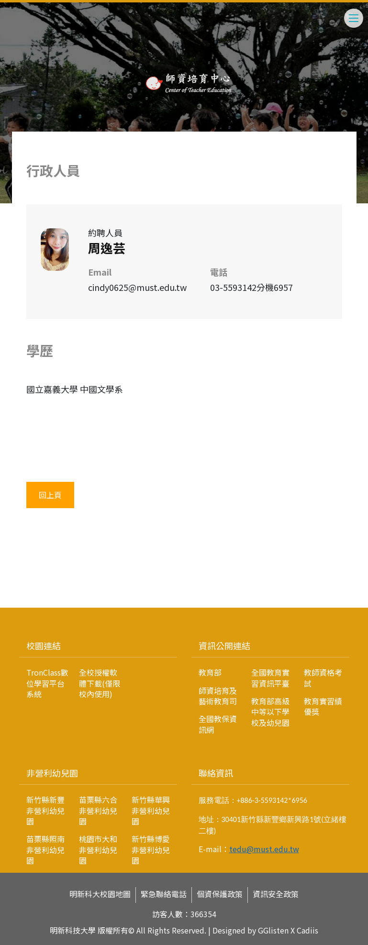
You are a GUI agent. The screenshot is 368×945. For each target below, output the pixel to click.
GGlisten (273, 930)
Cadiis (307, 930)
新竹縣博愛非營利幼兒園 (151, 849)
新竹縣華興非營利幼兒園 (151, 810)
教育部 (210, 672)
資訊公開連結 (224, 645)
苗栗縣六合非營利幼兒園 (98, 810)
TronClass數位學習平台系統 (47, 683)
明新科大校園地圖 (100, 894)
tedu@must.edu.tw (264, 849)
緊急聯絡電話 (164, 894)
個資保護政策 (220, 894)
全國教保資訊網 (218, 724)
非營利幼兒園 (52, 773)
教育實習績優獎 (323, 706)
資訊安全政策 (276, 894)
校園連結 (43, 645)
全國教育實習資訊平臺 (270, 678)
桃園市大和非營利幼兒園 (98, 849)
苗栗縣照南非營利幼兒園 (45, 849)
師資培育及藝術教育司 (218, 696)
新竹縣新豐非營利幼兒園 (45, 810)
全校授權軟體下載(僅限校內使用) (99, 683)
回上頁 (50, 494)
